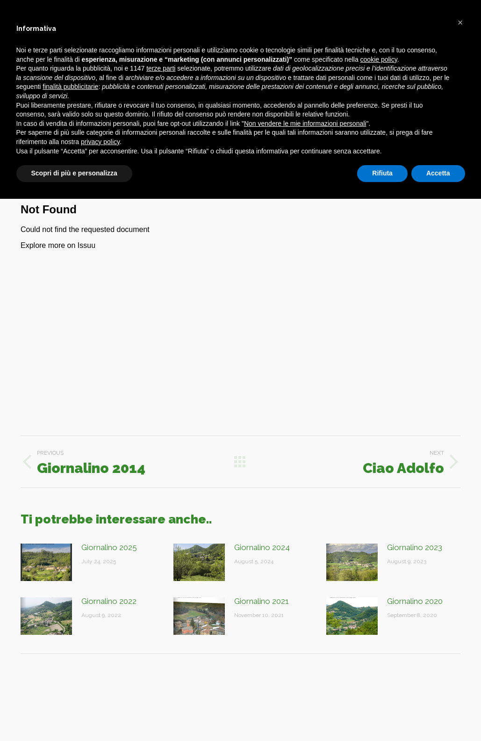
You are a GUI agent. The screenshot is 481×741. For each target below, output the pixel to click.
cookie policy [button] (378, 59)
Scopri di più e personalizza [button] (74, 173)
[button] (460, 22)
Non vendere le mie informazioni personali (305, 123)
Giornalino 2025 (109, 547)
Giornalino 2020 (415, 601)
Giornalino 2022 (108, 601)
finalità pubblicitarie (70, 86)
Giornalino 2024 (262, 547)
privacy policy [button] (100, 141)
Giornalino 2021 (261, 601)
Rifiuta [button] (382, 173)
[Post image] (46, 562)
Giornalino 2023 (414, 547)
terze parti (160, 68)
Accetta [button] (438, 173)
